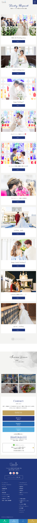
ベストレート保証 (6, 496)
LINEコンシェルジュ (24, 492)
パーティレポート (5, 494)
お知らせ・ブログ (6, 498)
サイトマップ (22, 510)
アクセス (21, 494)
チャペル (4, 486)
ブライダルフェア (23, 482)
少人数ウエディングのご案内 (24, 501)
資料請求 (21, 488)
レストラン (22, 512)
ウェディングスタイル (6, 484)
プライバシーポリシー (24, 506)
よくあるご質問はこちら (18, 433)
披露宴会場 (4, 488)
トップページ (5, 482)
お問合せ (21, 490)
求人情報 (21, 508)
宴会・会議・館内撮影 (6, 500)
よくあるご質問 (23, 504)
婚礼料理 (4, 492)
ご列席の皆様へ (23, 498)
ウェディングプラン (24, 484)
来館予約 (21, 486)
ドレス (3, 490)
